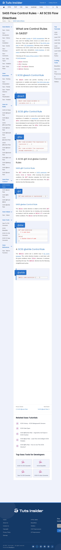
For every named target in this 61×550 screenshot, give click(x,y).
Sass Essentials (5, 75)
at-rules (28, 38)
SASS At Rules (6, 110)
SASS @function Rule (6, 144)
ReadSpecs (11, 547)
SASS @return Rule (6, 149)
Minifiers (56, 82)
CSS (21, 7)
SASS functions (39, 50)
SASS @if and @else (6, 201)
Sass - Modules (6, 99)
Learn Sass (57, 43)
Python (48, 7)
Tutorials (42, 3)
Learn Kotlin (57, 51)
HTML (9, 7)
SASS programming (38, 38)
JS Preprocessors (57, 78)
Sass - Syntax (6, 46)
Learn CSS (57, 40)
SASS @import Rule (6, 114)
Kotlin (41, 7)
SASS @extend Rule (6, 154)
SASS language (21, 58)
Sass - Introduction (5, 34)
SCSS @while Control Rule (31, 249)
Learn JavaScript (57, 47)
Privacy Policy (6, 532)
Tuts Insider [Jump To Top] (28, 511)
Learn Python (56, 55)
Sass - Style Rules (5, 67)
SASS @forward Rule (6, 124)
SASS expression (42, 172)
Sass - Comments (5, 55)
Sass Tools (5, 220)
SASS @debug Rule (6, 164)
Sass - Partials (6, 87)
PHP (15, 7)
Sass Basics (6, 27)
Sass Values (6, 212)
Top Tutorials (57, 28)
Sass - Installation (5, 42)
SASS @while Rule (6, 206)
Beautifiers (57, 66)
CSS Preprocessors (57, 73)
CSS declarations (29, 45)
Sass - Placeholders (6, 96)
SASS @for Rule (5, 196)
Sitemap (5, 535)
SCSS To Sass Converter (6, 239)
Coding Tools (52, 3)
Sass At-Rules (5, 106)
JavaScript (33, 7)
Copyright (5, 529)
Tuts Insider (12, 3)
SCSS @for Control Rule (30, 111)
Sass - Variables (6, 63)
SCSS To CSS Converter (6, 234)
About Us (5, 523)
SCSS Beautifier (5, 229)
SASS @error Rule (6, 168)
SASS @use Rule (5, 119)
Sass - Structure (4, 50)
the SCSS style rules (43, 82)
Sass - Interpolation (5, 83)
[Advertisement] (6, 280)
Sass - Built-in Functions (6, 252)
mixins (17, 52)
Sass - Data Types (5, 60)
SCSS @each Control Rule (30, 75)
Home (4, 21)
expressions (34, 118)
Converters (57, 69)
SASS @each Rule (6, 191)
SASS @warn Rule (6, 173)
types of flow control (32, 56)
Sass (26, 7)
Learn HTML (56, 33)
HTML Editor (34, 520)
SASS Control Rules (6, 186)
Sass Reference (5, 246)
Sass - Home (5, 30)
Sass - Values (6, 215)
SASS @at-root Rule (6, 159)
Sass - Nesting (6, 79)
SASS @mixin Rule (6, 129)
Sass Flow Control (5, 181)
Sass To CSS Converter (5, 224)
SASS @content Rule (6, 139)
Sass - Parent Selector (6, 91)
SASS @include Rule (6, 134)
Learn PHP (57, 37)
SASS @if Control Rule (25, 168)
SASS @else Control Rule (26, 204)
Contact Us (6, 526)
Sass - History (6, 38)
